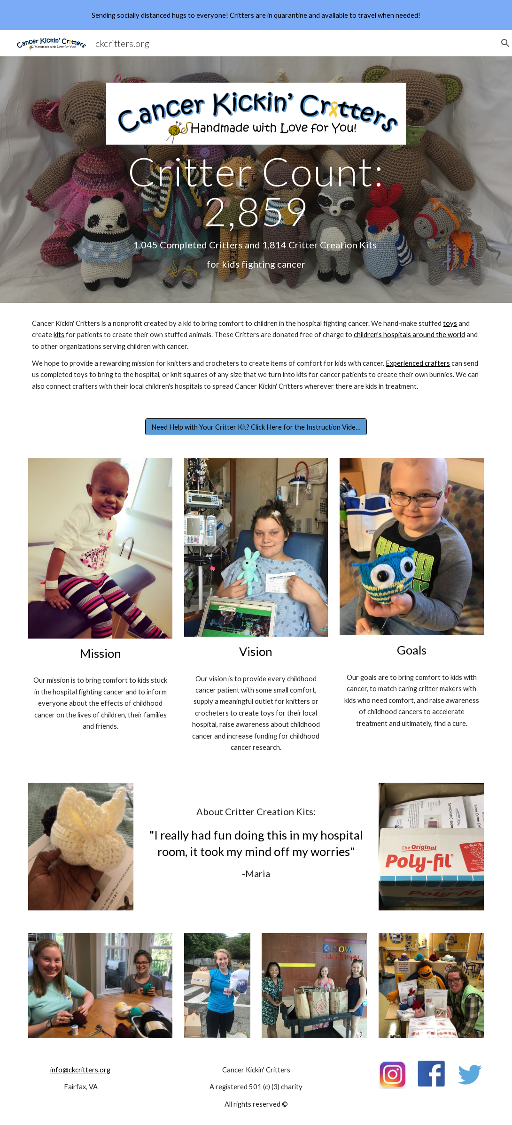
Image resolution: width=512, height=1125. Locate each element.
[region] (256, 15)
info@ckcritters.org (80, 1070)
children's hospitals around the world (409, 335)
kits (59, 335)
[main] (256, 211)
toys (450, 323)
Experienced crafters (418, 363)
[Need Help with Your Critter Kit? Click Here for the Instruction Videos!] (256, 427)
